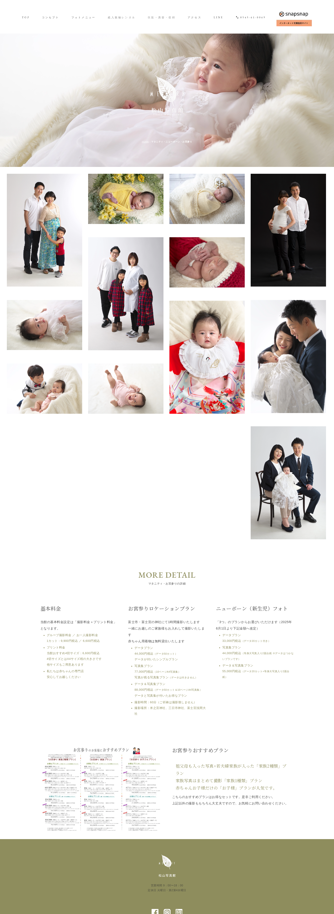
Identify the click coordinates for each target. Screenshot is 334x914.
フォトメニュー (83, 17)
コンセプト (50, 17)
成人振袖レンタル (122, 17)
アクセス (195, 17)
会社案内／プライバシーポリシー (191, 891)
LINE (218, 17)
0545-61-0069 (251, 17)
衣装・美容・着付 (162, 17)
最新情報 (124, 891)
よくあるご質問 (148, 891)
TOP (26, 17)
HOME (145, 108)
